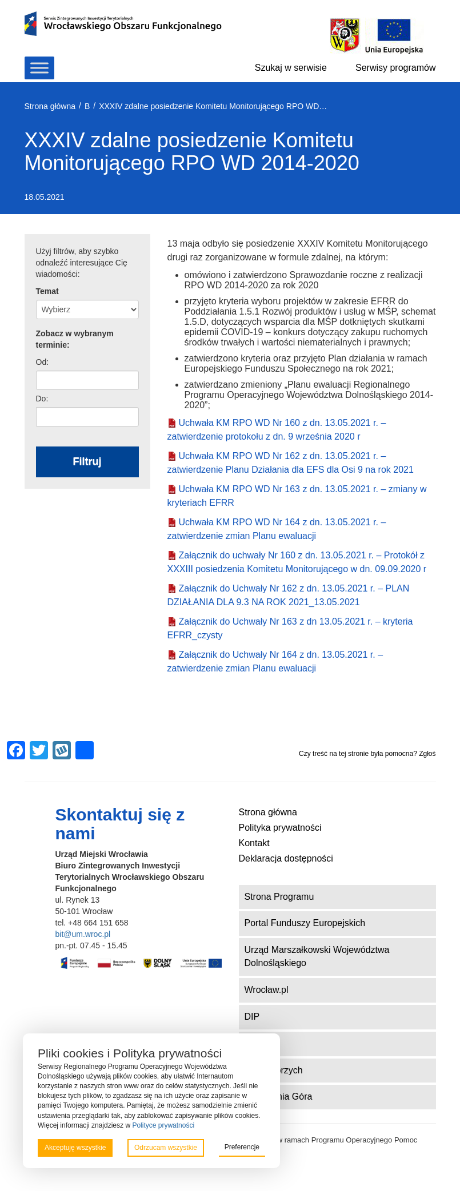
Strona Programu (279, 897)
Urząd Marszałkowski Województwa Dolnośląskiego (317, 956)
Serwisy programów (395, 68)
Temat (47, 291)
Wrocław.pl (267, 990)
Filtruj (87, 461)
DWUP (259, 1043)
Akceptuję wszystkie (75, 1148)
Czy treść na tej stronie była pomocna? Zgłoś (367, 754)
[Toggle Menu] (39, 67)
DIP (252, 1016)
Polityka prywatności (280, 827)
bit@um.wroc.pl (83, 934)
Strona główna (268, 812)
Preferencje (242, 1147)
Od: (42, 362)
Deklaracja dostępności (286, 858)
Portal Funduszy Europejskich (305, 923)
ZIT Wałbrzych (274, 1070)
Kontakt (254, 843)
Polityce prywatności (163, 1125)
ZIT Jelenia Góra (279, 1096)
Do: (42, 398)
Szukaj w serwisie (291, 68)
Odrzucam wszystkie (165, 1148)
